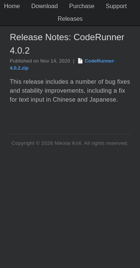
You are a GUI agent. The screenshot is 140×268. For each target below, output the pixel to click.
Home (29, 6)
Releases (86, 19)
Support (51, 19)
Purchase (98, 6)
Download (60, 6)
